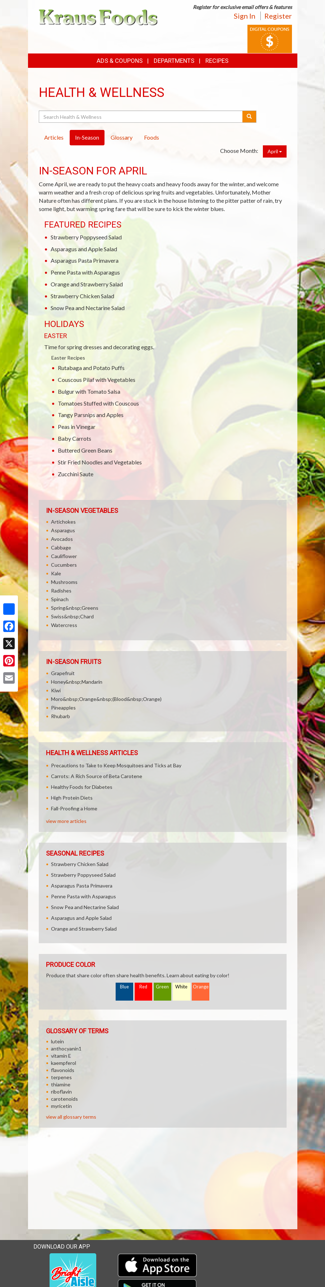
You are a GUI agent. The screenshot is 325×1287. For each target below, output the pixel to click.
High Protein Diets (72, 798)
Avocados (62, 539)
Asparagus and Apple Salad (84, 248)
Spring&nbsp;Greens (74, 608)
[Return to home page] (98, 17)
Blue (124, 986)
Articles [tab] (54, 137)
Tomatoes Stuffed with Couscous (98, 403)
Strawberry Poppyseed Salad (86, 237)
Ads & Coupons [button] (120, 60)
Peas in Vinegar (77, 426)
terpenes (61, 1077)
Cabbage (61, 547)
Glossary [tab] (122, 137)
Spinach (60, 599)
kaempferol (63, 1063)
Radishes (61, 591)
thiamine (60, 1084)
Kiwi (56, 690)
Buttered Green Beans (85, 450)
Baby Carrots (74, 438)
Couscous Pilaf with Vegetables (96, 379)
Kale (56, 573)
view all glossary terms (71, 1117)
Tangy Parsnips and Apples (91, 414)
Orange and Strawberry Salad (87, 284)
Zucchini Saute (75, 474)
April (275, 151)
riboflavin (61, 1092)
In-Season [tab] (87, 137)
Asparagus (63, 530)
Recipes (216, 60)
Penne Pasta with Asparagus (85, 272)
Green (162, 986)
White (181, 986)
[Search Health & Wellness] (141, 117)
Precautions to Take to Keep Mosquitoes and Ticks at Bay (116, 765)
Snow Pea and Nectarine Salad (88, 307)
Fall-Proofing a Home (74, 808)
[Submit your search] (249, 117)
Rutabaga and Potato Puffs (91, 367)
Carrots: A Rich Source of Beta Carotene (96, 776)
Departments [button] (174, 60)
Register (278, 15)
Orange (201, 986)
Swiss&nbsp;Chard (72, 616)
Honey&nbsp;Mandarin (76, 682)
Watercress (64, 625)
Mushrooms (64, 582)
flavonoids (62, 1070)
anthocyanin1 (66, 1048)
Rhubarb (60, 716)
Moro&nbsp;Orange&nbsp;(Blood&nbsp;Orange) (106, 699)
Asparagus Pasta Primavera (85, 260)
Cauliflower (64, 556)
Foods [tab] (151, 137)
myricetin (61, 1106)
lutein (57, 1041)
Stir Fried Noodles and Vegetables (100, 462)
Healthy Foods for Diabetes (81, 787)
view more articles (66, 821)
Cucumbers (64, 565)
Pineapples (63, 708)
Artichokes (63, 522)
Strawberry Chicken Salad (82, 295)
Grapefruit (63, 673)
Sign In (244, 15)
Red (143, 986)
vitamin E (61, 1056)
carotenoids (64, 1099)
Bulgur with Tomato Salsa (89, 391)
